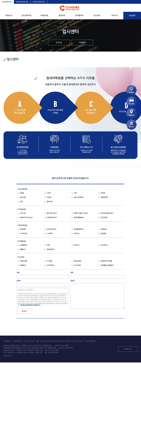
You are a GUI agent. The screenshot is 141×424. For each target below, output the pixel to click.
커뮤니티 (114, 15)
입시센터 (97, 15)
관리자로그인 (8, 356)
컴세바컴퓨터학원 (7, 1)
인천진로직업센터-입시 (39, 1)
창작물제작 (79, 15)
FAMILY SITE (127, 349)
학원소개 (9, 15)
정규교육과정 (26, 15)
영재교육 (61, 15)
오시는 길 (59, 42)
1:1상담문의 (82, 42)
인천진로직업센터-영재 (22, 1)
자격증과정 (44, 15)
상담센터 (132, 15)
